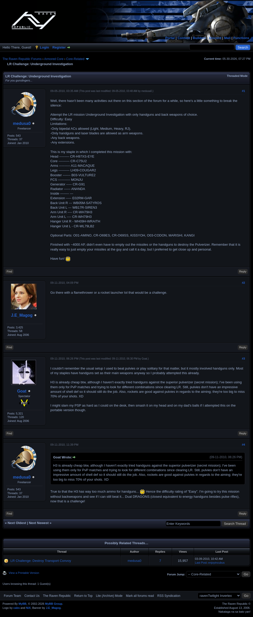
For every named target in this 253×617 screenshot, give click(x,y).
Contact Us (31, 596)
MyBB (22, 603)
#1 (243, 90)
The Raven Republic (57, 596)
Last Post (201, 562)
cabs (16, 607)
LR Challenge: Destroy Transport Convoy (40, 561)
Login (44, 47)
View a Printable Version (24, 572)
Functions (241, 38)
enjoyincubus (216, 562)
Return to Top (83, 596)
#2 (243, 282)
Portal (170, 38)
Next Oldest (17, 523)
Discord (215, 38)
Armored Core (53, 59)
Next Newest (39, 523)
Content (184, 38)
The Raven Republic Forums (22, 59)
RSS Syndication (168, 596)
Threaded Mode (237, 75)
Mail (227, 38)
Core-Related (75, 59)
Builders (199, 38)
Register (59, 47)
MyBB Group (53, 603)
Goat (21, 391)
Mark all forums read (140, 596)
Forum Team (12, 596)
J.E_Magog (21, 315)
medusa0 (21, 123)
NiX (28, 607)
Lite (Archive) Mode (109, 596)
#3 (243, 358)
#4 (243, 444)
